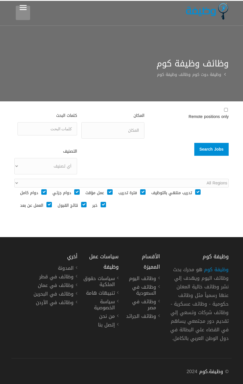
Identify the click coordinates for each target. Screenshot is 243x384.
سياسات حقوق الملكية (99, 282)
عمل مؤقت (94, 193)
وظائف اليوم (142, 279)
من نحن (107, 317)
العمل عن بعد (31, 205)
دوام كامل (29, 193)
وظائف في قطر (56, 277)
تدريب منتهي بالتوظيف (171, 193)
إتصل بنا (106, 325)
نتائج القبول (68, 205)
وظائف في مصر (144, 305)
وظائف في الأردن (55, 303)
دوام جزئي (61, 193)
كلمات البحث (66, 115)
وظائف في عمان (56, 286)
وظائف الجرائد (141, 317)
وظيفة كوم (216, 269)
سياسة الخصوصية (104, 305)
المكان (139, 115)
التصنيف (70, 151)
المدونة (66, 269)
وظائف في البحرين (54, 294)
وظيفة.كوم (211, 371)
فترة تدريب (127, 193)
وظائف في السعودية (144, 291)
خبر (94, 205)
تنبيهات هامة (100, 294)
